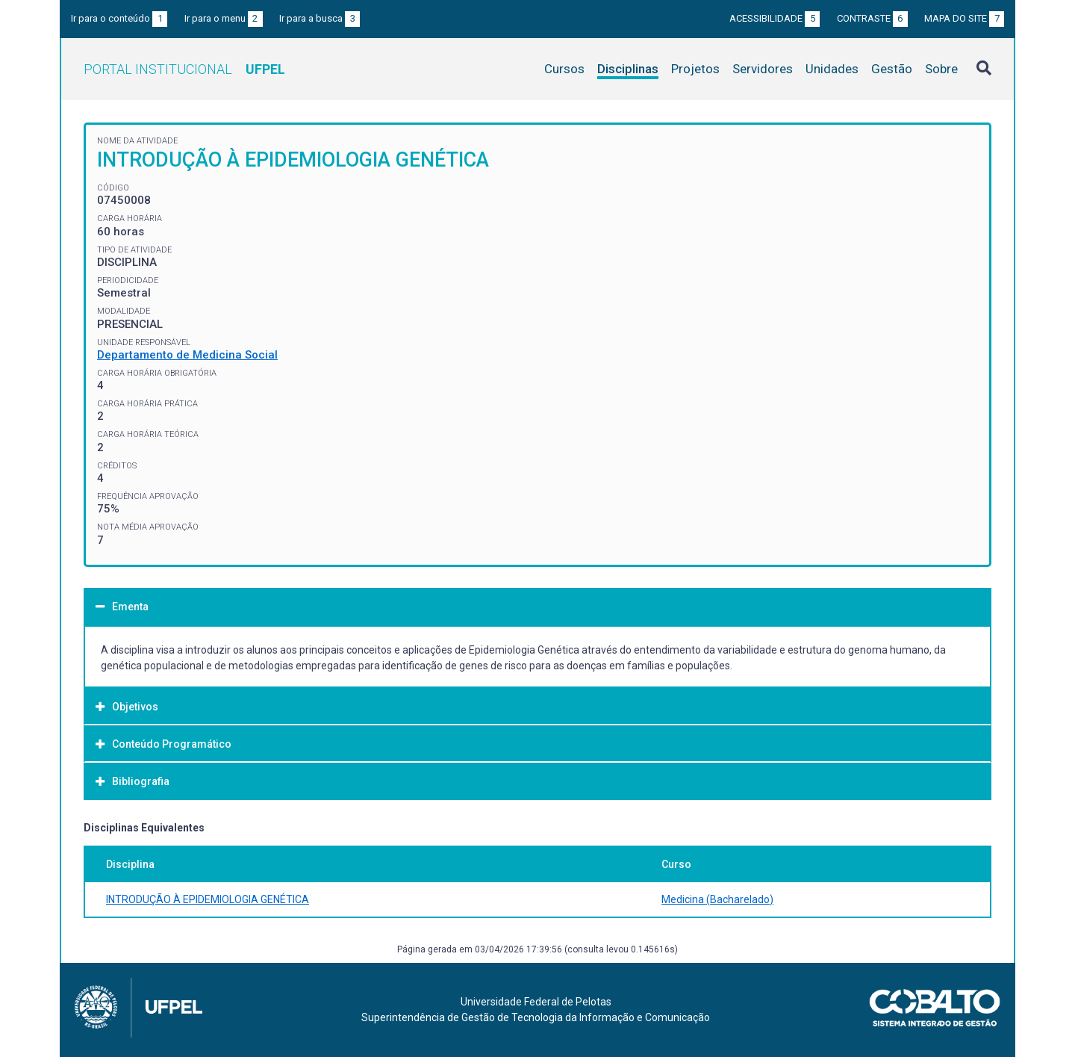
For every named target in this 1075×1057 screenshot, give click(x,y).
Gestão (891, 68)
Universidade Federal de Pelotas (536, 1002)
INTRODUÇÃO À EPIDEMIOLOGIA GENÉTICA (207, 899)
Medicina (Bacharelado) (717, 899)
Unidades (832, 68)
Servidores (762, 68)
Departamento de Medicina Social (187, 355)
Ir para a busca (319, 18)
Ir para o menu (223, 18)
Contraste (872, 18)
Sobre (941, 68)
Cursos (564, 68)
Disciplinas (627, 68)
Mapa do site (964, 18)
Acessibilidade (774, 18)
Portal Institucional (184, 69)
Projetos (695, 68)
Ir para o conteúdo (119, 18)
